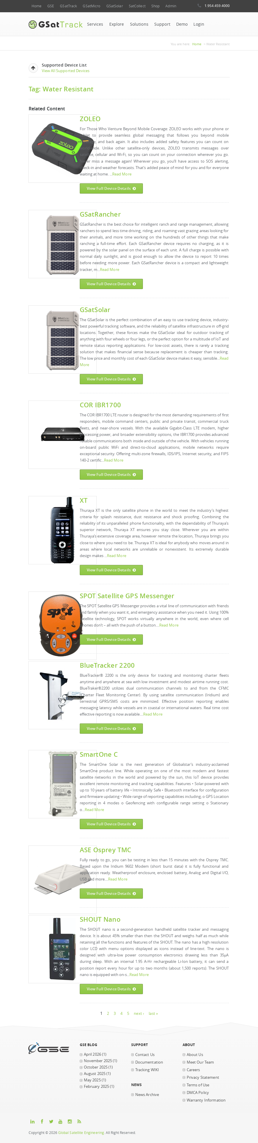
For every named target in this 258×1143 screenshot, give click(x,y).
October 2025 (96, 1067)
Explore (116, 24)
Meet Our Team (200, 1062)
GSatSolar (114, 6)
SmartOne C (99, 754)
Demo (182, 24)
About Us (195, 1054)
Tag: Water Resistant (61, 89)
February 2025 (96, 1086)
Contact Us (145, 1054)
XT (83, 500)
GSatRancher (100, 214)
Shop (155, 6)
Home (36, 6)
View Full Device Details (111, 188)
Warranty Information (206, 1100)
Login (198, 24)
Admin (170, 6)
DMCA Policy (198, 1092)
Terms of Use (198, 1085)
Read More (121, 174)
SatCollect (137, 6)
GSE (50, 6)
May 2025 (92, 1080)
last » (153, 1013)
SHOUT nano (100, 919)
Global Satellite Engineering (81, 1132)
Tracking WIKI (147, 1069)
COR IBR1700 (100, 405)
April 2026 (92, 1054)
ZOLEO (90, 118)
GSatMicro (91, 6)
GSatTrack (68, 6)
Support (162, 24)
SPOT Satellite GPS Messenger (127, 595)
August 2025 (95, 1073)
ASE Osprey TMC (105, 849)
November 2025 (98, 1060)
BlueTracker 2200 (107, 665)
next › (139, 1013)
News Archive (147, 1094)
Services (95, 24)
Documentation (149, 1062)
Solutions (139, 24)
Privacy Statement (203, 1077)
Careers (193, 1069)
